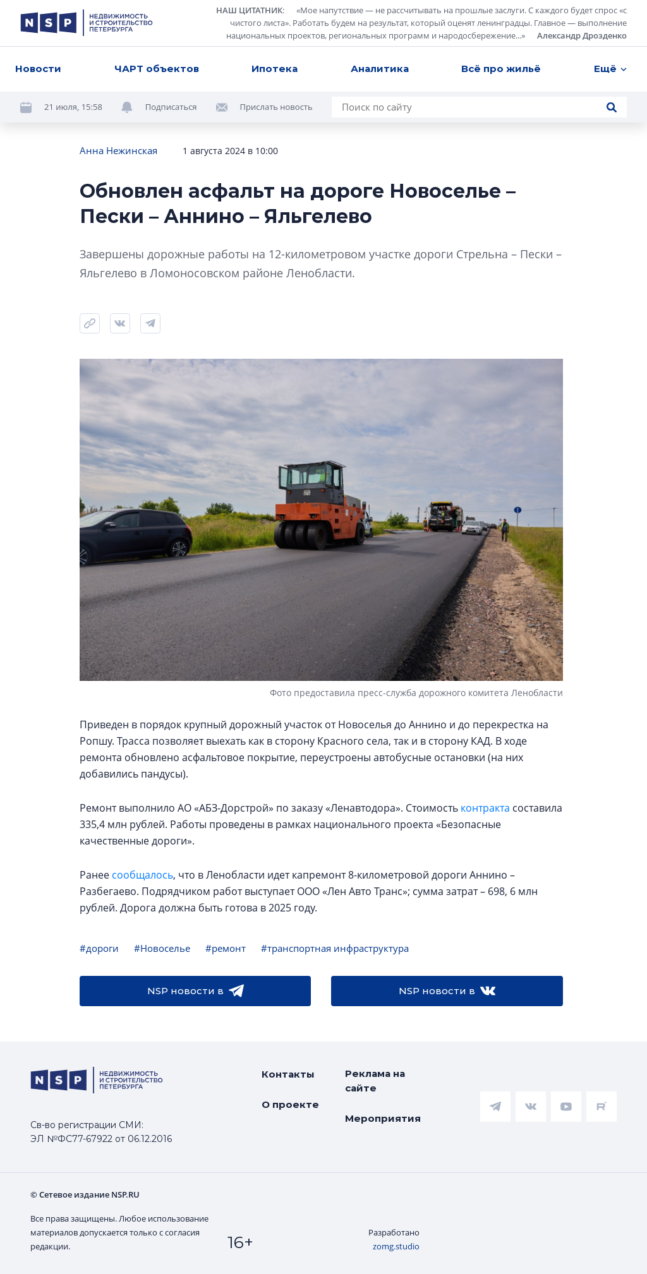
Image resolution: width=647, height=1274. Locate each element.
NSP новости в (195, 991)
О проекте (290, 1104)
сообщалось (142, 875)
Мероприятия (383, 1118)
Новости (38, 69)
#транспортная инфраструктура (335, 948)
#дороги (99, 948)
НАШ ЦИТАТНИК (249, 10)
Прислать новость (276, 106)
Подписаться (171, 106)
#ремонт (225, 948)
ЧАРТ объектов (156, 69)
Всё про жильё (501, 69)
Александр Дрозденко (582, 35)
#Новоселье (162, 948)
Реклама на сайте (375, 1080)
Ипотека (274, 69)
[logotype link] (86, 22)
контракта (485, 808)
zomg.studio (396, 1246)
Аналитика (380, 69)
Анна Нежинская (118, 150)
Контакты (288, 1074)
